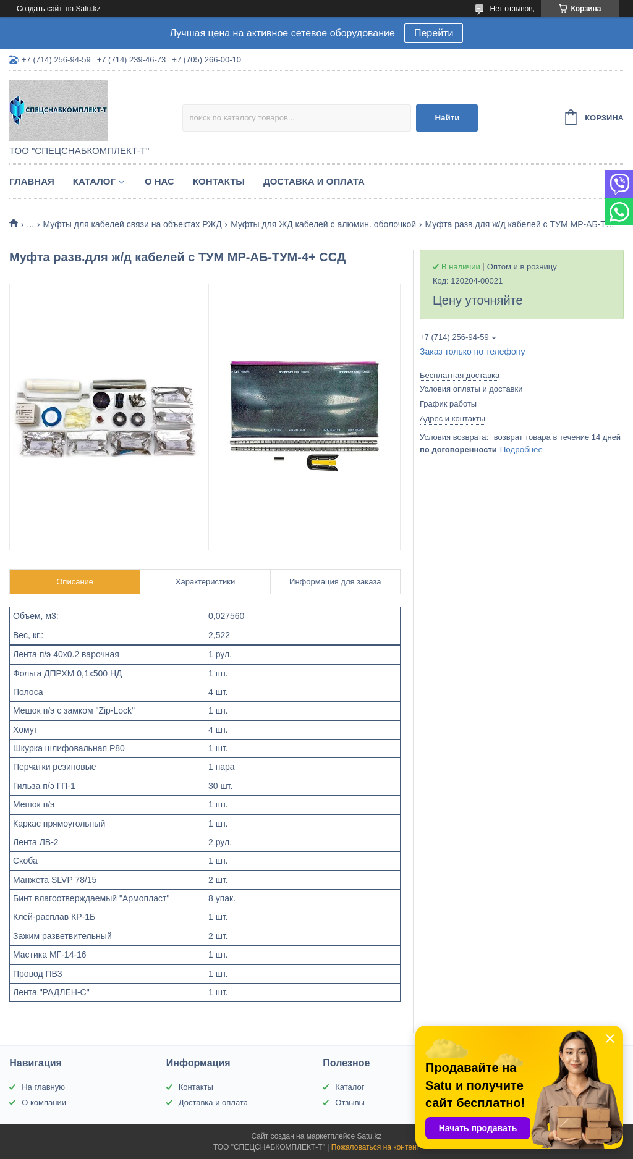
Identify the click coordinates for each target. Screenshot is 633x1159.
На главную (43, 1087)
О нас (159, 181)
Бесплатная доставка (459, 375)
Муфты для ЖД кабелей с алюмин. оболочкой (323, 224)
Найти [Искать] (447, 117)
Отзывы (350, 1102)
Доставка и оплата (314, 181)
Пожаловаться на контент (375, 1147)
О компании (44, 1102)
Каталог (94, 181)
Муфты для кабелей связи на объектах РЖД (132, 224)
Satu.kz (369, 1136)
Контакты (219, 181)
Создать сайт (39, 8)
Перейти (433, 33)
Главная (31, 181)
